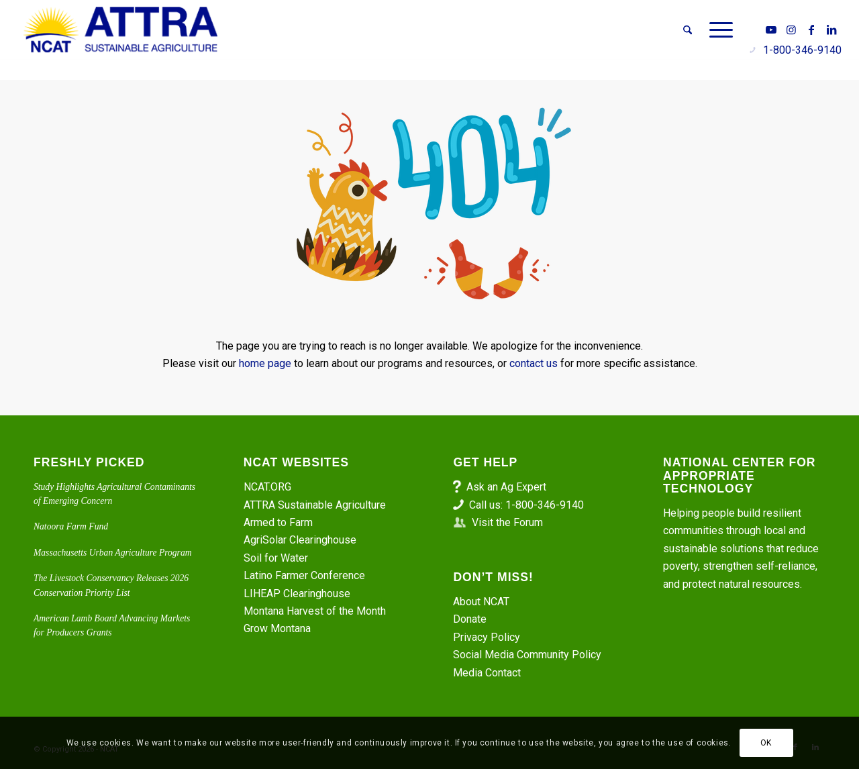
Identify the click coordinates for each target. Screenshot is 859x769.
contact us (533, 363)
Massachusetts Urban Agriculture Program (113, 553)
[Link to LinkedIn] (831, 29)
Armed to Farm (278, 522)
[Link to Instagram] (791, 29)
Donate (470, 619)
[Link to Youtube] (771, 29)
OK (766, 743)
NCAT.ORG (267, 486)
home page (265, 363)
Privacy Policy (486, 637)
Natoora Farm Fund (71, 526)
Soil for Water (276, 558)
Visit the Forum (507, 522)
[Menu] (717, 30)
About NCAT (481, 601)
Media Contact (487, 672)
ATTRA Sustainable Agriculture (316, 505)
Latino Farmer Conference (304, 575)
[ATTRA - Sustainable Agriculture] (120, 30)
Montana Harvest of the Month (315, 611)
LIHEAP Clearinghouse (297, 593)
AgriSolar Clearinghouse (300, 539)
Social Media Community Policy (527, 654)
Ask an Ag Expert (506, 486)
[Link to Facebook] (811, 29)
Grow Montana (277, 628)
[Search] (687, 30)
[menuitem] (687, 30)
